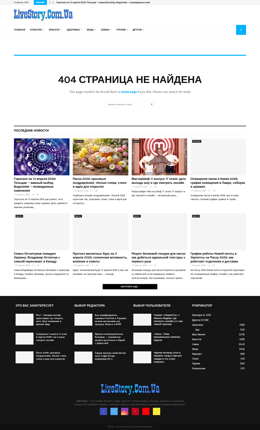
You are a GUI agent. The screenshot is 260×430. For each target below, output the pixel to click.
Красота (54, 29)
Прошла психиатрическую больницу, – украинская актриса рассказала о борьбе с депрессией (110, 339)
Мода (90, 29)
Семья (105, 29)
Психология (198, 368)
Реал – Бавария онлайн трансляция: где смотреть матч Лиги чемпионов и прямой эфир (49, 320)
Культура (36, 29)
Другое (137, 29)
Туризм (121, 29)
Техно (195, 358)
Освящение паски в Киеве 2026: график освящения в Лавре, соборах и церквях (218, 182)
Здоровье (73, 29)
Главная (19, 29)
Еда (197, 329)
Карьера (197, 354)
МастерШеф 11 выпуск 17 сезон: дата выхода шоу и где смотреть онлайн (159, 180)
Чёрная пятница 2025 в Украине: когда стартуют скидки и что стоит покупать (168, 357)
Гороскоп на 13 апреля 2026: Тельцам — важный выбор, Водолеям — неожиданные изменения (35, 184)
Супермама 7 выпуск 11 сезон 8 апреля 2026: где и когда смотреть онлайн (51, 337)
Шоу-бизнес (198, 334)
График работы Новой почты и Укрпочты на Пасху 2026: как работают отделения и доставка (214, 257)
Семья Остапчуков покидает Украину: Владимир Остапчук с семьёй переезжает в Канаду (37, 257)
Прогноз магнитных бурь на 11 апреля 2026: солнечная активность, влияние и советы (100, 257)
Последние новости (31, 130)
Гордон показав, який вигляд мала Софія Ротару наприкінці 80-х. (110, 356)
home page (129, 92)
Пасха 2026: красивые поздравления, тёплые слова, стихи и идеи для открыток (99, 182)
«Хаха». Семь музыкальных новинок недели (167, 337)
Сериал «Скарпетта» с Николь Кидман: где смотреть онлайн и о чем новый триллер (168, 320)
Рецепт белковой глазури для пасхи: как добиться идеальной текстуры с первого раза (159, 257)
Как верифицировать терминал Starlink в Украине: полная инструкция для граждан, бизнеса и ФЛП (111, 320)
